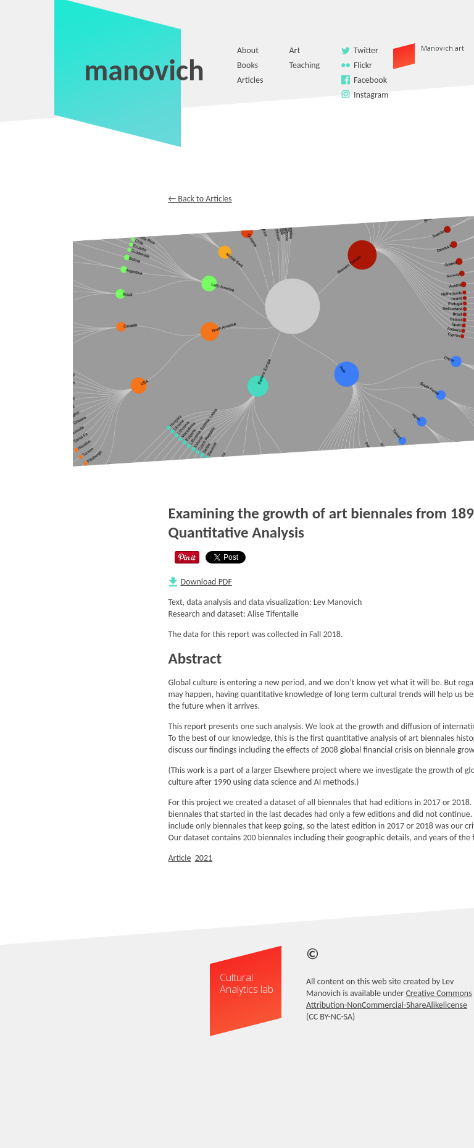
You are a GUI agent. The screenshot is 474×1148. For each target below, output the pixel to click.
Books (247, 65)
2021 (203, 858)
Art (294, 50)
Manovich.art (422, 48)
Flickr (363, 65)
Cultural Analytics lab (246, 983)
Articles (250, 80)
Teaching (304, 65)
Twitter (366, 50)
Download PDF (206, 581)
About (248, 50)
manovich (144, 70)
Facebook (370, 80)
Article (179, 858)
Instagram (371, 95)
